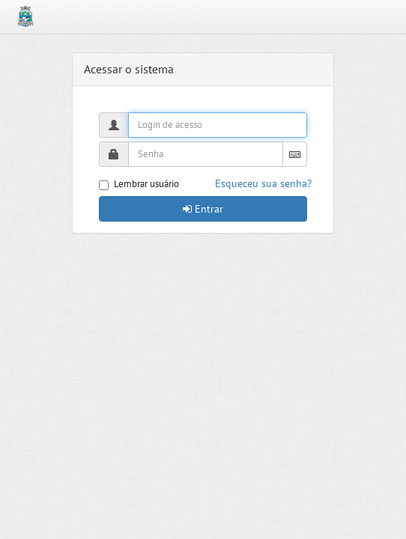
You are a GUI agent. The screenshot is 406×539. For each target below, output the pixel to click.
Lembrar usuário (139, 183)
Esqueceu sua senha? (263, 183)
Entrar (203, 209)
